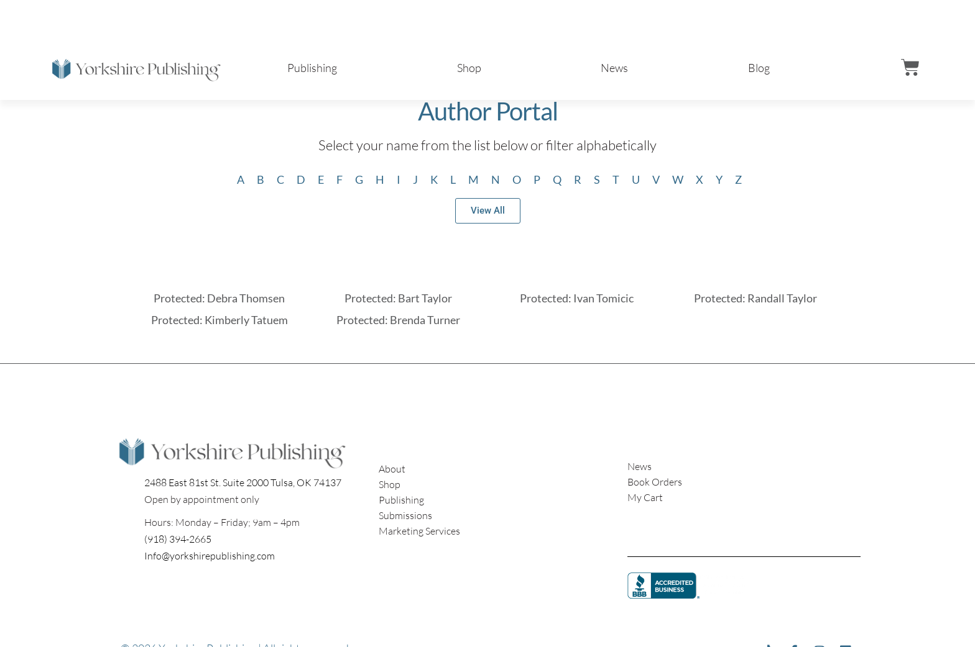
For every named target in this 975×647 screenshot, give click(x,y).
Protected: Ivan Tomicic (577, 298)
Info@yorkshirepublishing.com (209, 556)
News (614, 68)
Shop (469, 68)
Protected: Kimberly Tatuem (219, 320)
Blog (759, 68)
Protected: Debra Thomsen (219, 298)
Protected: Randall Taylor (755, 298)
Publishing (312, 68)
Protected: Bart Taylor (398, 298)
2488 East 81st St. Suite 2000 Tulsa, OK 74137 (242, 482)
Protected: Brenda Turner (398, 320)
